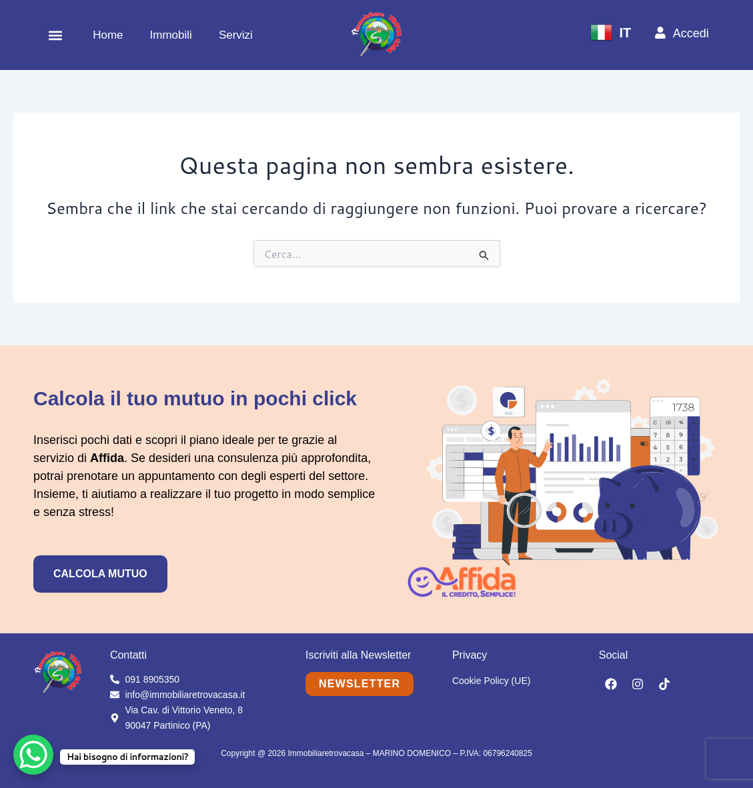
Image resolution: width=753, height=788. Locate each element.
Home (108, 35)
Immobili (171, 35)
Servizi (236, 35)
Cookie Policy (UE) (491, 680)
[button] (55, 35)
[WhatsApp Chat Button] (33, 755)
